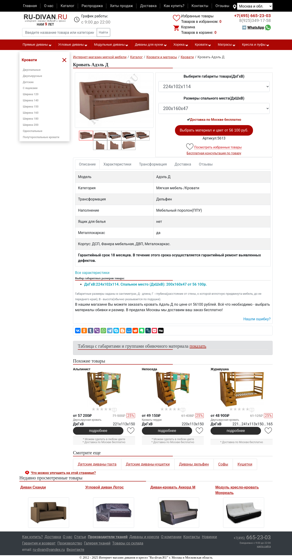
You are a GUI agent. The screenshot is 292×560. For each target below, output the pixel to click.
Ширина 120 (31, 94)
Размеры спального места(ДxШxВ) (214, 98)
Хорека (180, 45)
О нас (48, 6)
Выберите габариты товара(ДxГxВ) (214, 76)
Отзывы (222, 6)
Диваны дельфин (194, 464)
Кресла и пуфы (255, 45)
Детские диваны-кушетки (148, 464)
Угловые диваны (73, 45)
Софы (223, 464)
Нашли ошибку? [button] (257, 319)
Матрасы (227, 45)
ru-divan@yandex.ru (49, 549)
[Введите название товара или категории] (59, 32)
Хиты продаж (121, 6)
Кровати (203, 45)
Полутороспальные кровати (41, 137)
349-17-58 (255, 20)
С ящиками (30, 88)
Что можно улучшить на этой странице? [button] (63, 473)
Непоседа (149, 369)
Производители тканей (108, 537)
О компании (171, 537)
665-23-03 (252, 15)
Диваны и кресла (144, 537)
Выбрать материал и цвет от (214, 130)
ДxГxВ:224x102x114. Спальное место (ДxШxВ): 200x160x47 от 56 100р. (145, 284)
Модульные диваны (111, 45)
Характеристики (117, 164)
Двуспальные (32, 69)
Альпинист (81, 369)
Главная (30, 6)
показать (198, 346)
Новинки (209, 537)
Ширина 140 (31, 100)
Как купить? (174, 6)
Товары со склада (127, 543)
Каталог (67, 6)
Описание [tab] (87, 164)
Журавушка (220, 369)
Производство (69, 543)
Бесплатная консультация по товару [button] (214, 153)
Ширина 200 (31, 124)
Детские (28, 82)
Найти (103, 32)
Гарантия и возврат (39, 543)
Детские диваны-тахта (97, 464)
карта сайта (264, 546)
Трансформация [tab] (153, 164)
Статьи (80, 537)
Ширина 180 (31, 118)
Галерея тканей (97, 543)
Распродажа (92, 6)
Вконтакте (75, 549)
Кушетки (244, 464)
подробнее (98, 431)
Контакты (200, 6)
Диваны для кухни (151, 45)
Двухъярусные (32, 76)
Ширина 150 (31, 106)
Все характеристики (92, 273)
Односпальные (32, 131)
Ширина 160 (31, 112)
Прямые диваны (37, 45)
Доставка (148, 6)
